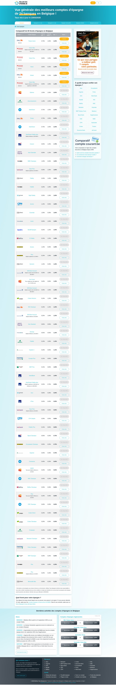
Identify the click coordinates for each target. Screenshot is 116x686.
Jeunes (32, 204)
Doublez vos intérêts (80, 677)
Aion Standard (32, 324)
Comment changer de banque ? (85, 156)
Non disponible (64, 90)
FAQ (46, 682)
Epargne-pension (94, 23)
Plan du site (50, 682)
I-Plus (31, 401)
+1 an (38, 23)
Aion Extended (32, 152)
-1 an (52, 23)
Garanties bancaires (51, 677)
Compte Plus (32, 358)
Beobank (81, 107)
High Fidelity (32, 195)
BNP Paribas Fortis (81, 111)
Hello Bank (94, 96)
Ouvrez (64, 39)
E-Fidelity (31, 238)
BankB (81, 99)
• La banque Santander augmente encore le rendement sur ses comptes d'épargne (35, 626)
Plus (32, 254)
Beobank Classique (32, 538)
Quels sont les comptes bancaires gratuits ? (88, 152)
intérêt (32, 468)
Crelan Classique (31, 521)
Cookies (74, 682)
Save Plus (32, 168)
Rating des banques (51, 675)
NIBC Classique (32, 161)
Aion (81, 88)
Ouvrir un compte (79, 675)
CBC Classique (32, 504)
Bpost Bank (81, 115)
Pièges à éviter (64, 677)
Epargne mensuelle (66, 23)
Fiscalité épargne (65, 675)
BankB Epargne (32, 229)
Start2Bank (32, 375)
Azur (32, 392)
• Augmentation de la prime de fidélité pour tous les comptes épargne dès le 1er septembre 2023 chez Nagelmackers (35, 631)
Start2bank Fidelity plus (32, 134)
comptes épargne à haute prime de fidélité (39, 602)
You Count (32, 279)
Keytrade (94, 107)
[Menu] (93, 2)
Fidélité (32, 187)
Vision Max (32, 47)
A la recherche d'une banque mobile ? (86, 154)
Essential (32, 212)
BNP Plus (31, 367)
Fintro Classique (32, 547)
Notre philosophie (21, 675)
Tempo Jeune (32, 41)
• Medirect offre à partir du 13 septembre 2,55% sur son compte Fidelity (34, 621)
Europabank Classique (32, 444)
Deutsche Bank (81, 130)
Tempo (32, 118)
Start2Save (32, 109)
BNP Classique (32, 555)
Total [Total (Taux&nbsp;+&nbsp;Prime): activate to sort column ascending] (54, 34)
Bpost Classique (32, 435)
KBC (94, 103)
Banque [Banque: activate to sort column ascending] (19, 34)
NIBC (94, 118)
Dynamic (32, 264)
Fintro (94, 92)
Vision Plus (32, 58)
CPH (81, 122)
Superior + (32, 350)
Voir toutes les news (21, 652)
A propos (42, 682)
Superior (32, 452)
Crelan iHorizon (32, 298)
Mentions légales (57, 682)
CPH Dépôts (32, 418)
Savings (32, 331)
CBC (81, 118)
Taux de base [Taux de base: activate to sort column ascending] (43, 35)
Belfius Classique (31, 487)
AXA (81, 96)
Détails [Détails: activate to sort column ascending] (63, 34)
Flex (32, 564)
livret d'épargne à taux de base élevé (25, 604)
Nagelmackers (94, 115)
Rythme (32, 92)
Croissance (32, 461)
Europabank (94, 88)
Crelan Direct (31, 513)
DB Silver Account (32, 271)
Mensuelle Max (32, 581)
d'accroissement (32, 101)
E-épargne (32, 530)
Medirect (94, 111)
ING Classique (32, 307)
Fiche (64, 43)
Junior (32, 221)
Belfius (81, 103)
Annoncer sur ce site (66, 682)
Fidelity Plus (32, 427)
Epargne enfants (80, 23)
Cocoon (32, 144)
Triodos (94, 126)
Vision (32, 66)
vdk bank (94, 130)
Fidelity (32, 178)
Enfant (32, 75)
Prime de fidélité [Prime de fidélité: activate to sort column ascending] (49, 35)
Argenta (81, 92)
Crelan (81, 126)
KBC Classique (32, 478)
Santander (94, 122)
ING (94, 99)
